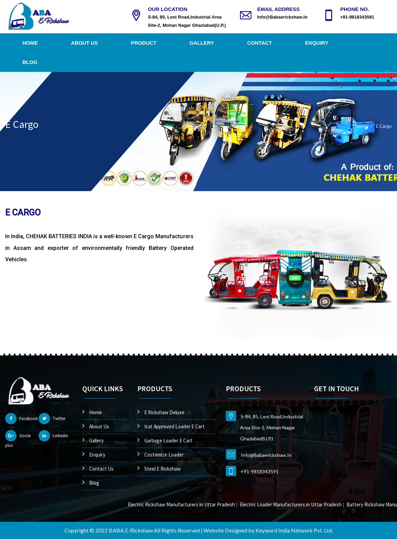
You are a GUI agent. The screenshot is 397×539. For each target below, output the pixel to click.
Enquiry (316, 43)
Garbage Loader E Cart (168, 440)
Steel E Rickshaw (162, 468)
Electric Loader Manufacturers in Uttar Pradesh (301, 504)
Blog (29, 62)
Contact (259, 43)
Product (143, 43)
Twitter (52, 418)
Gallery (202, 43)
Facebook (21, 418)
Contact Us (101, 468)
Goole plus (18, 439)
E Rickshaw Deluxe (164, 412)
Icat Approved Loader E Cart (174, 426)
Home (30, 43)
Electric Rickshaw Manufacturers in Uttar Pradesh (191, 504)
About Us (84, 43)
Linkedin (53, 435)
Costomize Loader (164, 454)
